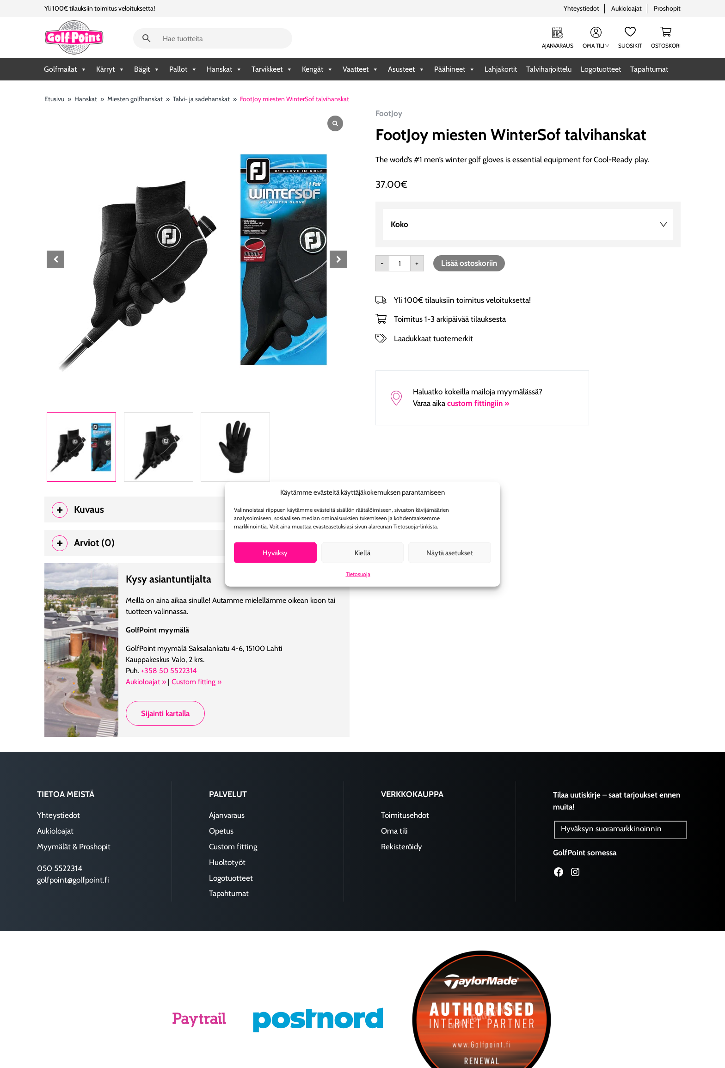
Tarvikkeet (272, 69)
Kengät (317, 69)
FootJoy (388, 113)
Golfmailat (65, 69)
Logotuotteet (601, 69)
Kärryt (110, 69)
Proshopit (667, 8)
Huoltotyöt (227, 863)
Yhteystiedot (581, 8)
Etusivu (54, 99)
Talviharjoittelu (548, 69)
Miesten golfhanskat (135, 99)
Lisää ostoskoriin (469, 263)
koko (399, 224)
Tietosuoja (358, 574)
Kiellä (362, 552)
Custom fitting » (196, 682)
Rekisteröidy (401, 847)
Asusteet (406, 69)
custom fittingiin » (478, 403)
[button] (338, 259)
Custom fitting (233, 847)
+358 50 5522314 (169, 671)
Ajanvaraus (557, 45)
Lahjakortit (501, 69)
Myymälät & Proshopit (74, 847)
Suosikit (630, 45)
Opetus (221, 831)
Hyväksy (275, 552)
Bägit (147, 69)
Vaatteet (361, 69)
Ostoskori (666, 45)
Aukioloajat (626, 8)
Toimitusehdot (405, 816)
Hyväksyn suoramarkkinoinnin (611, 829)
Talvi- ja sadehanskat (201, 99)
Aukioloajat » (146, 682)
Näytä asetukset (449, 552)
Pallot (183, 69)
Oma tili (596, 45)
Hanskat (224, 69)
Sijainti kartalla (165, 714)
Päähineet (454, 69)
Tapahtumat (649, 69)
